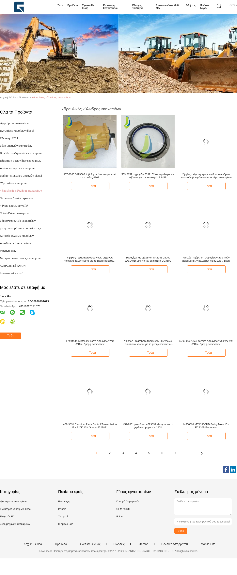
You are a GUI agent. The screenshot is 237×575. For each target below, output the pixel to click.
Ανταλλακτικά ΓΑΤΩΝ (12, 265)
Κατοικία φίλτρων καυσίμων (17, 235)
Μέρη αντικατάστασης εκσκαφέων (20, 258)
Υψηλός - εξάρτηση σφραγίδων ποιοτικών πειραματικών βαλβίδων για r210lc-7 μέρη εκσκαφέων (206, 259)
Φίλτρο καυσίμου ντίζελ (14, 205)
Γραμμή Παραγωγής (127, 501)
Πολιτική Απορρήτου (174, 544)
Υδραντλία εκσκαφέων (13, 183)
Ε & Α (119, 516)
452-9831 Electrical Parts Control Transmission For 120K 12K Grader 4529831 (90, 426)
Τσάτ (10, 335)
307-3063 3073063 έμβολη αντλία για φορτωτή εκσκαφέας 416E (89, 176)
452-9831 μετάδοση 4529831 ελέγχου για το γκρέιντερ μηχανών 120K (148, 426)
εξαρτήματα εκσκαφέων (14, 123)
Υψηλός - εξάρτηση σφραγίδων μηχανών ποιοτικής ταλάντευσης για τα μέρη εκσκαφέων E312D (90, 259)
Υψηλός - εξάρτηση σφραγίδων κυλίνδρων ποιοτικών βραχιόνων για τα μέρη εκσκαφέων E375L (206, 176)
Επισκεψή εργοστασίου (110, 6)
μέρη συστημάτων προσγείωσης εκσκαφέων (22, 228)
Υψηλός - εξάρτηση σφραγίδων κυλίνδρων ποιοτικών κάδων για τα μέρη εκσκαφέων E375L (148, 342)
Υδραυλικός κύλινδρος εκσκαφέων (51, 97)
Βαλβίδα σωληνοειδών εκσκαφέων (21, 153)
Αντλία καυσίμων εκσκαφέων (17, 168)
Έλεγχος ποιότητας (137, 6)
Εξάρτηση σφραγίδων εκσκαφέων (20, 160)
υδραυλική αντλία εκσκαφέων (18, 220)
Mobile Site (208, 544)
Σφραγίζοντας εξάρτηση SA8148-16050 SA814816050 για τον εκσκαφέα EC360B (148, 259)
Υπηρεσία (63, 516)
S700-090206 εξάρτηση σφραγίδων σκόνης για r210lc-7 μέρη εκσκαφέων (205, 342)
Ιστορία (62, 508)
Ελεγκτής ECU (9, 138)
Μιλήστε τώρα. (204, 6)
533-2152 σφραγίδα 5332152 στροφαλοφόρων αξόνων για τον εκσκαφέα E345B (148, 176)
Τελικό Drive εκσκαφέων (14, 213)
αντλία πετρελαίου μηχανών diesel (21, 175)
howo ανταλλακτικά (11, 273)
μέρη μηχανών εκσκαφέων (16, 145)
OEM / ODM (123, 508)
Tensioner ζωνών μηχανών (16, 198)
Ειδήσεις (191, 5)
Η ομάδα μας (65, 523)
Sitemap (142, 544)
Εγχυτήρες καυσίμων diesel (17, 130)
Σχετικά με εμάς (88, 6)
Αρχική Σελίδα (33, 544)
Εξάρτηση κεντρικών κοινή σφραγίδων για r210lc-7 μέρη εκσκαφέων (90, 342)
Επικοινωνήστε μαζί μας (167, 6)
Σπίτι (60, 5)
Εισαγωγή (63, 501)
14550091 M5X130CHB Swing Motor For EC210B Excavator (206, 426)
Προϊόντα (72, 5)
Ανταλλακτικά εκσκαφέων (15, 243)
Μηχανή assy (8, 250)
